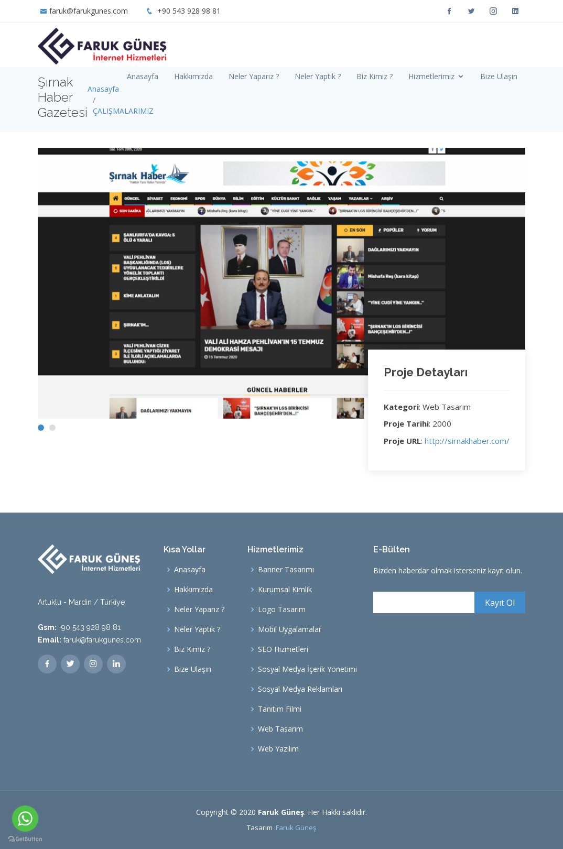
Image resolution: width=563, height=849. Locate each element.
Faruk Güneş (296, 827)
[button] (41, 427)
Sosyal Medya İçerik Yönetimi (307, 669)
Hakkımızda (193, 76)
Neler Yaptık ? (318, 76)
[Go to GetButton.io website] (25, 838)
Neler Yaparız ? (254, 76)
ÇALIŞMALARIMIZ (123, 111)
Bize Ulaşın (498, 76)
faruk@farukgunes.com (88, 11)
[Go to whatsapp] (25, 819)
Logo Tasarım (282, 609)
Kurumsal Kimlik (285, 589)
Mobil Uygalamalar (289, 629)
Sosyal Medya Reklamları (300, 689)
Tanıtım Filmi (279, 709)
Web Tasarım (280, 729)
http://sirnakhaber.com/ (467, 441)
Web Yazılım (278, 749)
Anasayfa (142, 76)
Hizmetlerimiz (431, 76)
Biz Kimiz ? (374, 76)
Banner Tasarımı (286, 569)
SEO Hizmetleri (283, 649)
